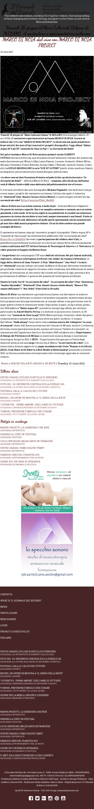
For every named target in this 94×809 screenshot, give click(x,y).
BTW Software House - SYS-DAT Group (37, 789)
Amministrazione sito (68, 789)
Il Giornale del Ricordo (15, 771)
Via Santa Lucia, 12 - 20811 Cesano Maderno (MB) (50, 771)
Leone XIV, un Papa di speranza (20, 460)
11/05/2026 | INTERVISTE (12, 449)
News (4, 362)
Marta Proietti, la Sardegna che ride (24, 426)
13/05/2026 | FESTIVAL (11, 435)
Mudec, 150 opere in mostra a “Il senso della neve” (47, 398)
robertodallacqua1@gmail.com (24, 774)
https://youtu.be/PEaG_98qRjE (37, 199)
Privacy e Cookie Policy (15, 630)
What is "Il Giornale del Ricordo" (21, 599)
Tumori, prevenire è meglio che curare (47, 411)
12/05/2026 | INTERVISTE (12, 442)
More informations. (47, 21)
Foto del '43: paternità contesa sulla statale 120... (47, 384)
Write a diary (8, 611)
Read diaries (8, 617)
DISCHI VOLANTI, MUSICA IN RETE (33, 362)
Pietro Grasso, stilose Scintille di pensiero (47, 377)
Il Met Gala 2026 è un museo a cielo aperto (47, 755)
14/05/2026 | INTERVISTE (12, 429)
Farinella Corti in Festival (18, 432)
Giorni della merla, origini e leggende (47, 695)
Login (3, 624)
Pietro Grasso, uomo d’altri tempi (22, 446)
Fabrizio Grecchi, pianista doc (20, 453)
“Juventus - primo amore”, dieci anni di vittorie (47, 404)
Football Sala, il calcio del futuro (47, 391)
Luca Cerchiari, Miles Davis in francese (26, 439)
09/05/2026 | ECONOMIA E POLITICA (18, 463)
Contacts (6, 593)
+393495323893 (81, 771)
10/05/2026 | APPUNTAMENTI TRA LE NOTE (22, 456)
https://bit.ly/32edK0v (13, 238)
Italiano (5, 636)
